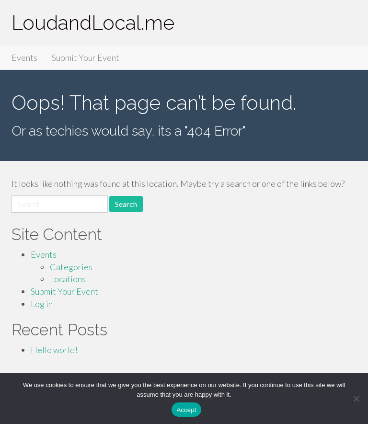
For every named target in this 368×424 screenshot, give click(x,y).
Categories (71, 267)
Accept (186, 409)
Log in (42, 303)
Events (24, 57)
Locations (68, 279)
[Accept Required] (356, 398)
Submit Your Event (85, 57)
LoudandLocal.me (93, 22)
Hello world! (54, 349)
